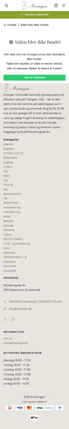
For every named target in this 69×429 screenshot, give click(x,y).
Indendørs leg (12, 207)
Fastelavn (9, 262)
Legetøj (8, 162)
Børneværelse (12, 194)
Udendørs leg (11, 212)
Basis (6, 176)
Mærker (8, 144)
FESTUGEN (9, 266)
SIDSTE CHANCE (13, 239)
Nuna (6, 248)
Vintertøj (8, 230)
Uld (5, 180)
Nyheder (8, 225)
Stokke (7, 167)
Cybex (7, 234)
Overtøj (8, 185)
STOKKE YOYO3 (13, 153)
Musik (6, 216)
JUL (5, 198)
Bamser (8, 221)
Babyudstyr (10, 158)
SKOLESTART (11, 203)
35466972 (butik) (50, 301)
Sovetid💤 (9, 271)
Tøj (5, 171)
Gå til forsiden (34, 77)
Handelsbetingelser (15, 343)
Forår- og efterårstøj (16, 243)
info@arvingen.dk (20, 309)
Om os (7, 338)
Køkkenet (9, 253)
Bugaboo (9, 149)
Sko (5, 189)
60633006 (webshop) (23, 301)
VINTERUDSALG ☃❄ (15, 257)
